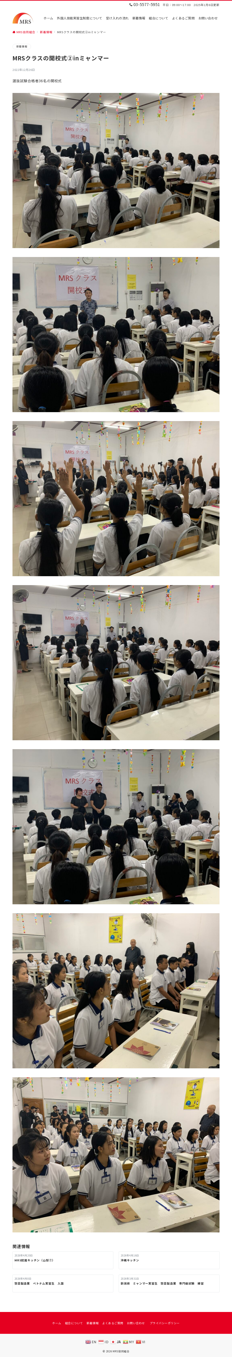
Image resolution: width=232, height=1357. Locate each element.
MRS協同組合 (121, 1351)
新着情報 (21, 46)
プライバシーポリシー (165, 1323)
